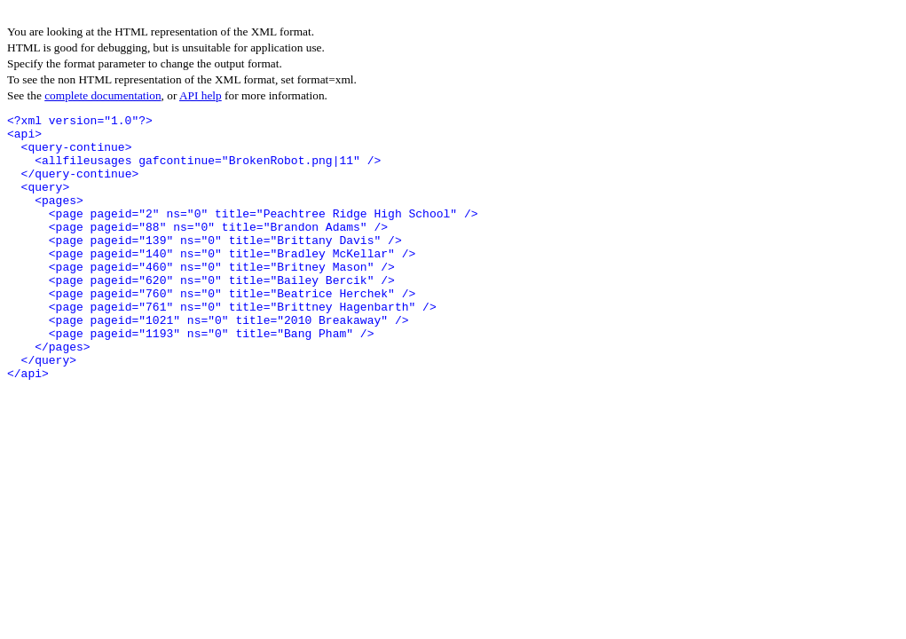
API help (200, 95)
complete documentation (102, 95)
